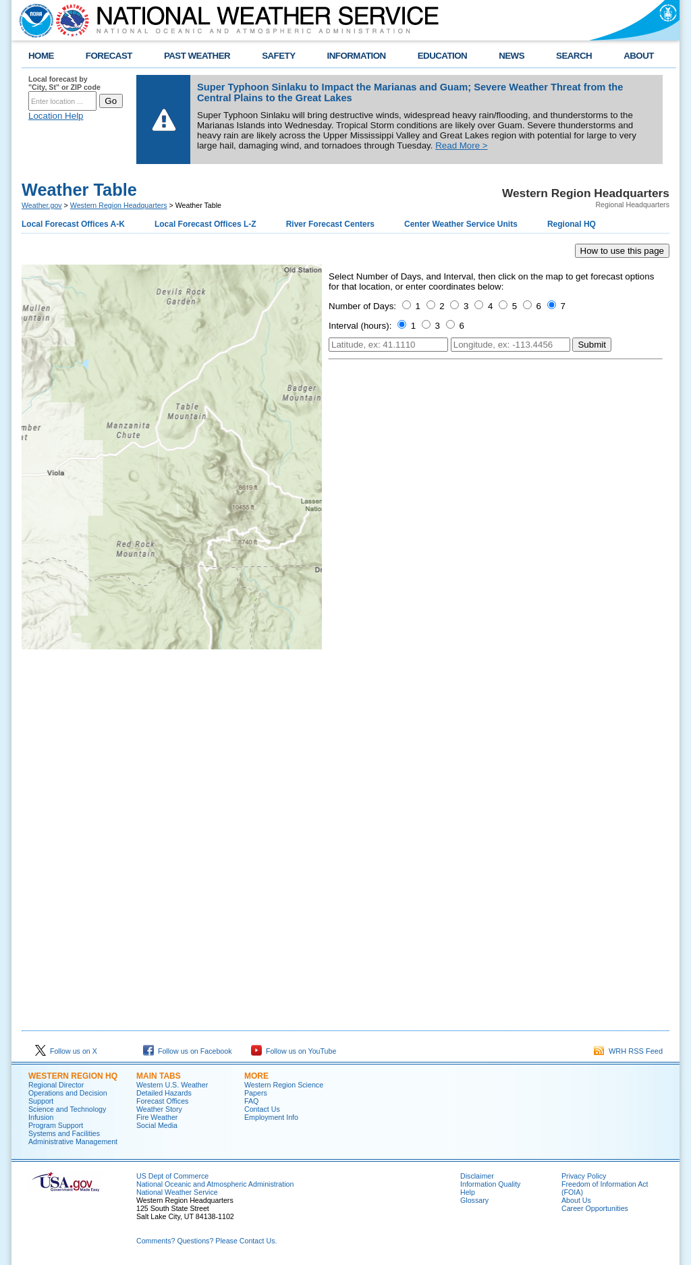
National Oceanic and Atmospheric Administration (215, 1184)
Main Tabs (158, 1076)
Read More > (461, 145)
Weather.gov (42, 205)
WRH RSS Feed (628, 1051)
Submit (591, 345)
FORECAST (109, 56)
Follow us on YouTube (293, 1051)
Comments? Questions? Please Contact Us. (206, 1241)
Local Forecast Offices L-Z (205, 224)
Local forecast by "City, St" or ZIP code (64, 83)
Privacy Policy (583, 1176)
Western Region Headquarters (118, 205)
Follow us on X (66, 1051)
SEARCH (574, 56)
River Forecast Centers (330, 224)
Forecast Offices (162, 1101)
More (256, 1076)
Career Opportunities (594, 1208)
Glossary (474, 1200)
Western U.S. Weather (172, 1085)
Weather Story (159, 1109)
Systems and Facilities (64, 1133)
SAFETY (278, 56)
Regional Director (56, 1085)
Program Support (55, 1125)
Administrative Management (72, 1141)
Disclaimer (477, 1176)
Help (467, 1192)
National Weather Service (177, 1192)
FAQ (251, 1101)
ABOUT (639, 56)
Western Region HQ (72, 1076)
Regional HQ (571, 224)
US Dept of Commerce (172, 1176)
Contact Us (262, 1109)
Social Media (156, 1125)
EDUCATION (442, 56)
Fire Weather (156, 1117)
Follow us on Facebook (187, 1051)
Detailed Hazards (164, 1093)
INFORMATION (356, 56)
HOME (41, 56)
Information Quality (490, 1184)
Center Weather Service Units (461, 224)
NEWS (511, 56)
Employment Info (271, 1117)
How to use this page (622, 251)
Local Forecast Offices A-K (73, 224)
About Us (576, 1200)
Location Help (56, 116)
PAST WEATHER (197, 56)
